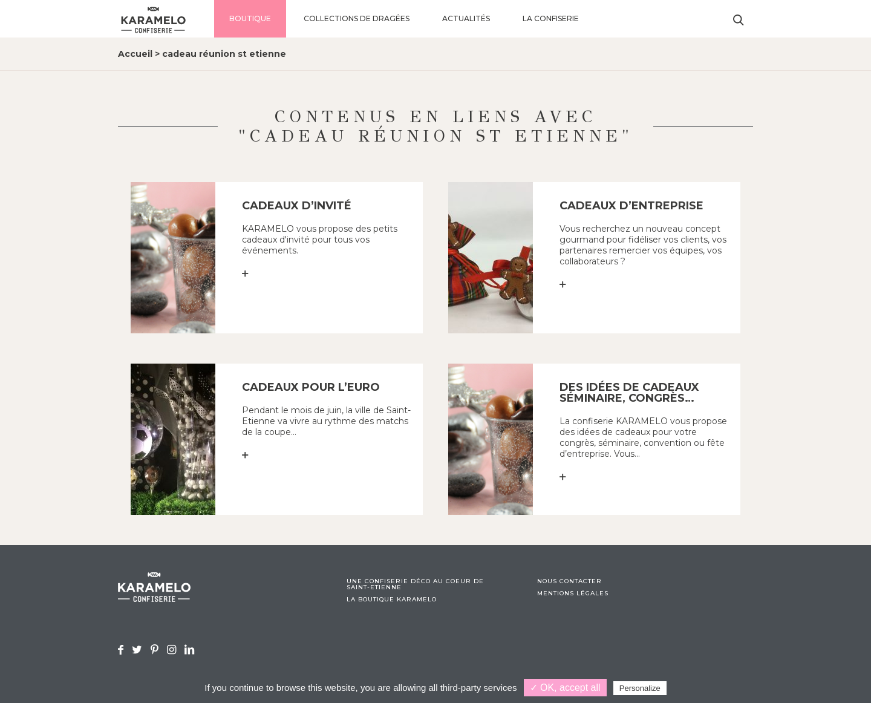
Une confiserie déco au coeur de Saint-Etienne (415, 584)
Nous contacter (569, 581)
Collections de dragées (356, 18)
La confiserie (551, 18)
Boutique (250, 18)
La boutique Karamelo (392, 600)
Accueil (135, 53)
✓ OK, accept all (565, 687)
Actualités (466, 18)
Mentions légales (572, 593)
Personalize (640, 688)
